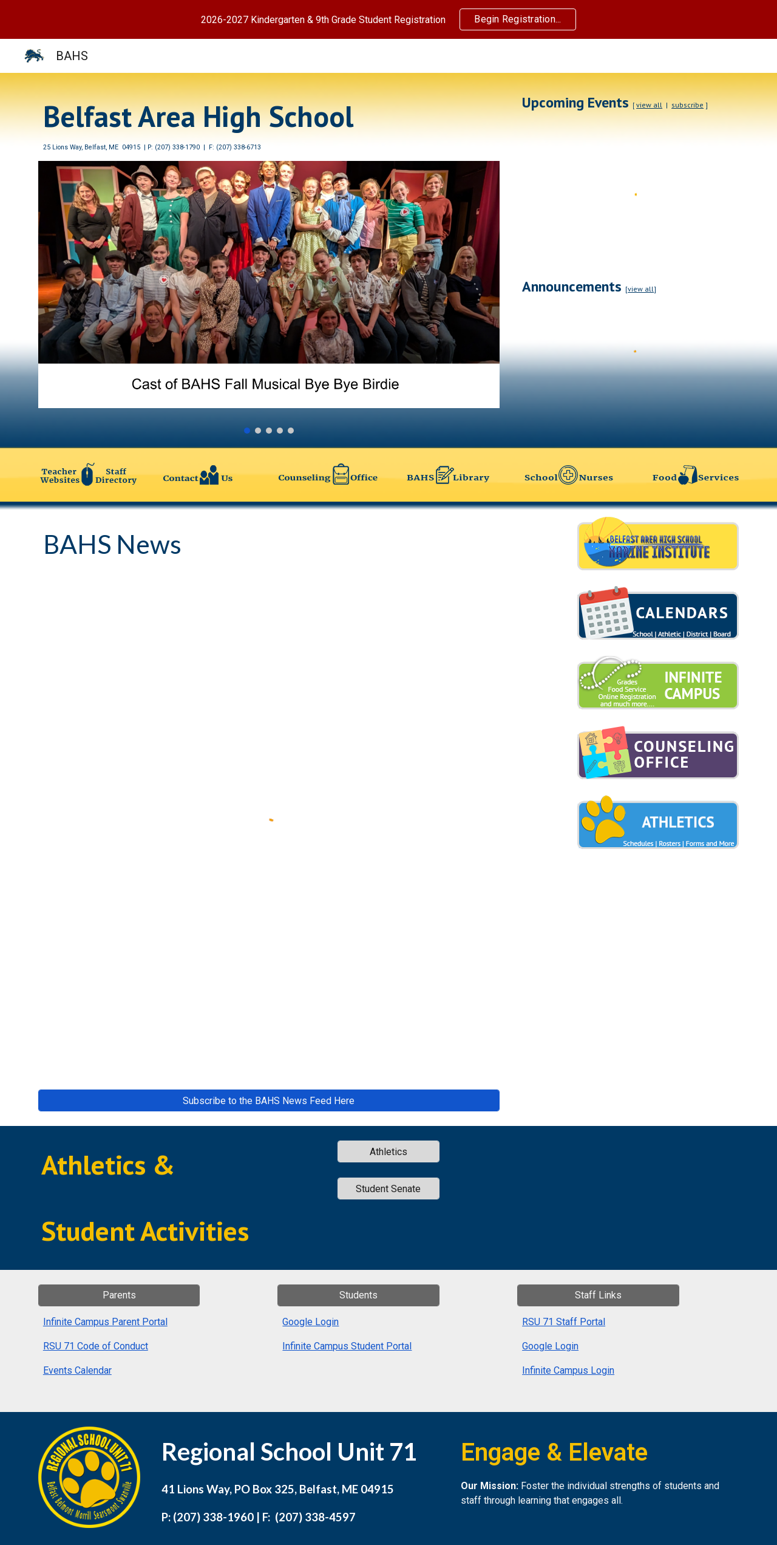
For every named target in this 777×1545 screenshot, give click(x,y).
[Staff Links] (598, 1295)
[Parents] (119, 1295)
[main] (269, 124)
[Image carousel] (269, 297)
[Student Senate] (388, 1188)
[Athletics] (388, 1151)
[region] (388, 19)
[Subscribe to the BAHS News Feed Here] (269, 1100)
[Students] (358, 1295)
